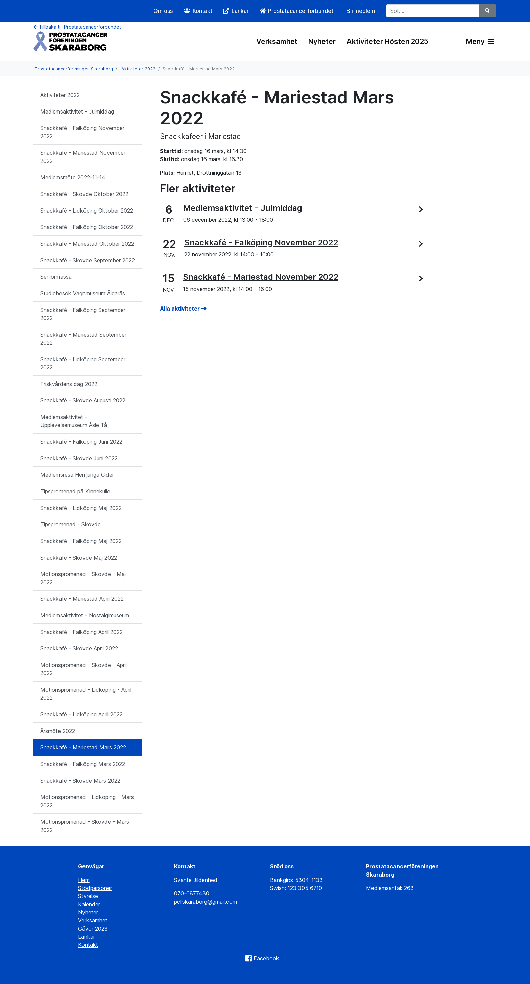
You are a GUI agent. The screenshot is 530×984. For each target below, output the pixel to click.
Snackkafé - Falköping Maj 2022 (81, 541)
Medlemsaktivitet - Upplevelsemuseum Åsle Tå (73, 421)
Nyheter (322, 41)
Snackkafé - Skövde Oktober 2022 (84, 194)
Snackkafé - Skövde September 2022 (87, 260)
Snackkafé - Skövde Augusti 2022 (82, 400)
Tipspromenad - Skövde (70, 524)
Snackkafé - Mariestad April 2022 (82, 598)
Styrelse (88, 896)
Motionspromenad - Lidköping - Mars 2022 (87, 801)
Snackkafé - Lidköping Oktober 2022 (86, 210)
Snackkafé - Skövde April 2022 (79, 648)
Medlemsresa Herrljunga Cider (77, 474)
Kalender (89, 904)
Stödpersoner (95, 888)
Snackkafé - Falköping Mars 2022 (82, 764)
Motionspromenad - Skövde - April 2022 (83, 669)
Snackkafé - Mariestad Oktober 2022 (87, 243)
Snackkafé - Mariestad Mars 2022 (83, 747)
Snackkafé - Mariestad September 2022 (83, 338)
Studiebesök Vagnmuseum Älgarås (82, 293)
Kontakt (88, 944)
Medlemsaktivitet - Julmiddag (77, 111)
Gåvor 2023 (93, 928)
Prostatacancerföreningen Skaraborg (74, 68)
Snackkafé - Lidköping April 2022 (81, 714)
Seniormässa (56, 276)
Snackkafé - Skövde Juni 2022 (79, 458)
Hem (84, 880)
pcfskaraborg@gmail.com (205, 901)
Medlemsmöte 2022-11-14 (72, 177)
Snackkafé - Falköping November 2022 (82, 132)
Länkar (86, 936)
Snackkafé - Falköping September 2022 (82, 313)
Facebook (266, 958)
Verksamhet (276, 41)
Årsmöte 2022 (57, 731)
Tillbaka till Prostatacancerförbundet (77, 27)
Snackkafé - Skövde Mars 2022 (80, 780)
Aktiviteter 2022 (138, 68)
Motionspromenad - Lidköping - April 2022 (85, 693)
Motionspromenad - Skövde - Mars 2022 (84, 825)
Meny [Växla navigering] (480, 41)
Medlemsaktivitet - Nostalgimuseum (84, 615)
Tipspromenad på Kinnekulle (75, 491)
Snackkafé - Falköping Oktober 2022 (86, 227)
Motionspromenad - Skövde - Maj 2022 (83, 578)
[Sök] (487, 10)
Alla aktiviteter (183, 308)
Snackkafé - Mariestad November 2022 (82, 156)
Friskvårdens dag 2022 (68, 383)
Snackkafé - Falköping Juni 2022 (81, 441)
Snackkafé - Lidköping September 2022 (82, 363)
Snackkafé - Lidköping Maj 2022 (81, 508)
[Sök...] (433, 10)
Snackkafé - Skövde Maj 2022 (78, 557)
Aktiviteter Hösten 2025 (387, 41)
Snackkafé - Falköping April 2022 (81, 632)
